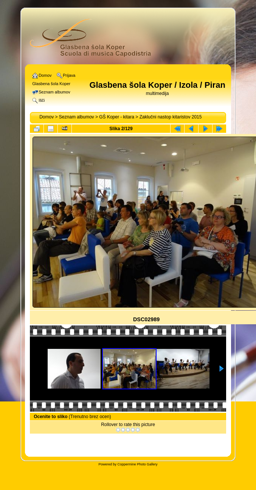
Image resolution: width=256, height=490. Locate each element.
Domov (46, 117)
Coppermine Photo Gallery (137, 464)
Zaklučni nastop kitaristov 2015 (171, 117)
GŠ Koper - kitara (116, 117)
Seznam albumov (76, 117)
